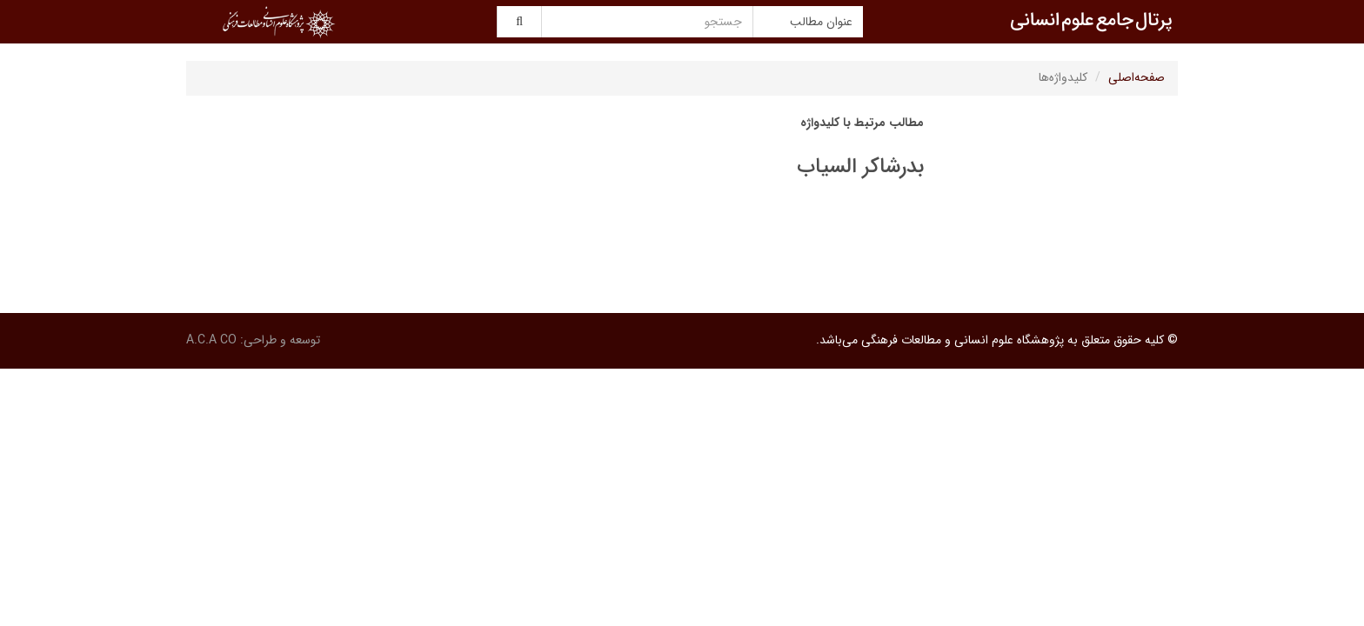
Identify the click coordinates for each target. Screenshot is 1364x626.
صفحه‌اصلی (1136, 77)
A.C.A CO (211, 340)
